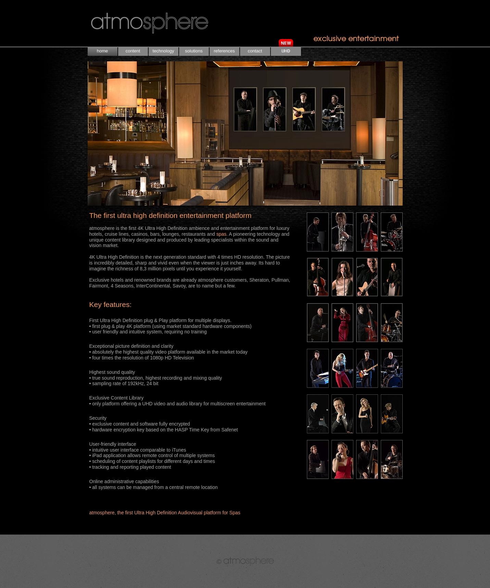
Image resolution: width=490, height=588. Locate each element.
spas (221, 234)
